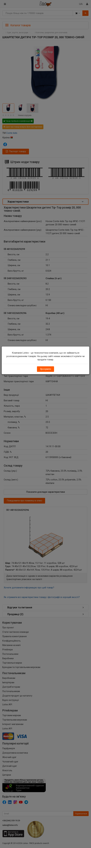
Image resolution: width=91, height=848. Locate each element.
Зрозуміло (45, 369)
